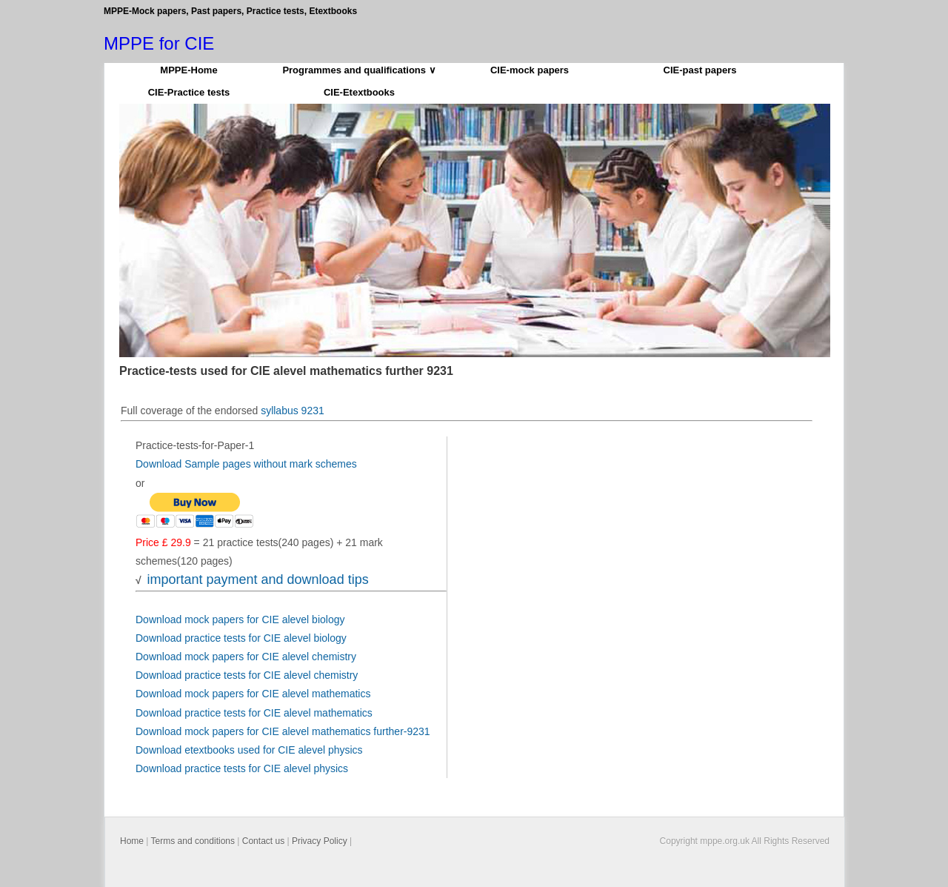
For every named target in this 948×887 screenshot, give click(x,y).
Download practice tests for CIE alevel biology (241, 638)
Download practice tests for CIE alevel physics (242, 768)
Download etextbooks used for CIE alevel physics (249, 750)
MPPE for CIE (159, 43)
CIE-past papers (700, 70)
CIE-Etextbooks (359, 92)
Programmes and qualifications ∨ (358, 70)
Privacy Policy (319, 841)
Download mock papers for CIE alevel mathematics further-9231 (283, 731)
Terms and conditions (193, 841)
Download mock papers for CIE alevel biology (240, 619)
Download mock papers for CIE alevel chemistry (246, 656)
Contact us (263, 841)
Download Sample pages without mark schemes (246, 464)
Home (132, 841)
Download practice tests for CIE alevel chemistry (247, 675)
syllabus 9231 (292, 410)
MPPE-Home (188, 70)
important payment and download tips (257, 579)
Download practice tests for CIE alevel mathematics (254, 713)
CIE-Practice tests (189, 92)
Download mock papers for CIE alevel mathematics (253, 694)
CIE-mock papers (529, 70)
